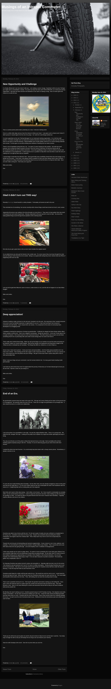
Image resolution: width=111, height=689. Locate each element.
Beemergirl (11, 202)
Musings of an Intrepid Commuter (30, 7)
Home (35, 669)
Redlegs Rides (75, 213)
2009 (75, 160)
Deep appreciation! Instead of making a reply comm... (79, 135)
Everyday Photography (78, 86)
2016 (75, 95)
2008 (75, 163)
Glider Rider (74, 201)
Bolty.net (73, 195)
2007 (75, 165)
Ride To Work (75, 216)
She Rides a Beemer (77, 226)
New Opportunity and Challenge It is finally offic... (79, 116)
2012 (75, 102)
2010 (75, 158)
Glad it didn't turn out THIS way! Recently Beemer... (78, 125)
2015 (75, 97)
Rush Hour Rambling (77, 220)
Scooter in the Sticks (77, 223)
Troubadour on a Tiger (77, 238)
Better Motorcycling (77, 185)
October (77, 105)
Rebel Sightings (75, 210)
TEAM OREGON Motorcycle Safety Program (79, 229)
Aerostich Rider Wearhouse (79, 177)
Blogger (60, 685)
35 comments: (24, 183)
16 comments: (24, 663)
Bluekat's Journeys (76, 188)
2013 (75, 100)
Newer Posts (7, 669)
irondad (104, 120)
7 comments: (24, 303)
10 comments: (25, 382)
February (77, 110)
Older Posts (61, 669)
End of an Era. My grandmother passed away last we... (79, 145)
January (77, 152)
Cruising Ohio (75, 198)
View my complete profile (103, 124)
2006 (75, 168)
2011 (75, 155)
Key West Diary (75, 207)
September (78, 107)
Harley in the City (76, 204)
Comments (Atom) (38, 674)
